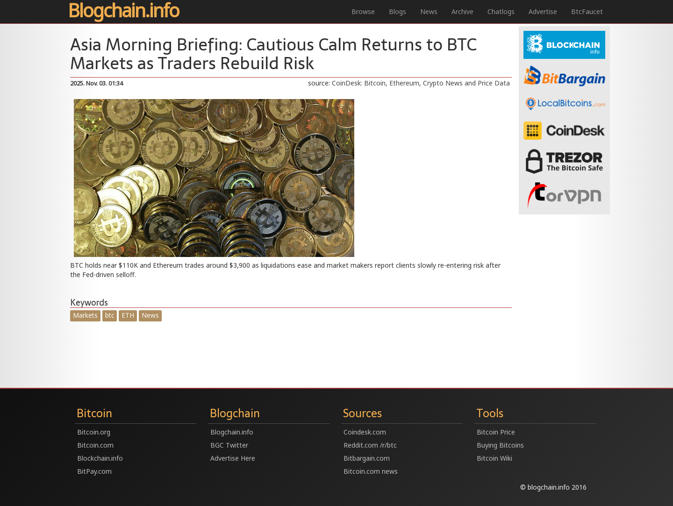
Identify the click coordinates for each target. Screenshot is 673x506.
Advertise (543, 11)
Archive (462, 11)
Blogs (397, 11)
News (428, 11)
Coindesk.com (365, 432)
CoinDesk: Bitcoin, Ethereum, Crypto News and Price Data (421, 82)
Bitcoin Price (496, 432)
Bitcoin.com (95, 445)
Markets (85, 315)
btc (109, 315)
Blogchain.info (123, 11)
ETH (128, 315)
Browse (363, 11)
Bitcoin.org (93, 432)
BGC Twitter (229, 445)
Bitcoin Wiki (494, 458)
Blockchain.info (100, 458)
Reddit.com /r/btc (370, 445)
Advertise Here (232, 458)
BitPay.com (94, 471)
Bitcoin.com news (371, 471)
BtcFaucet (587, 11)
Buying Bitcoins (500, 445)
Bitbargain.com (367, 458)
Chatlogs (501, 11)
